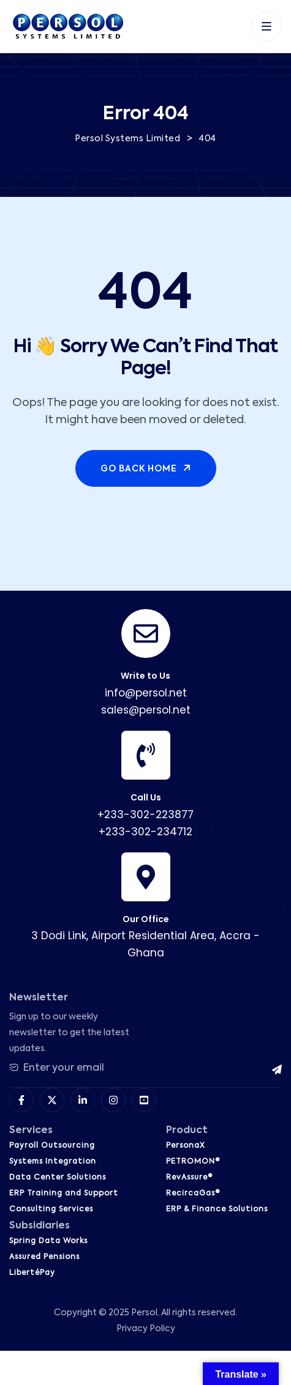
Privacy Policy (145, 1328)
